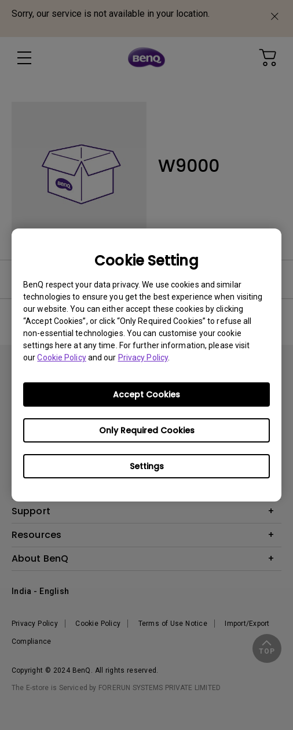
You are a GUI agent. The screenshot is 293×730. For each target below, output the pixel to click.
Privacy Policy (143, 357)
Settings (147, 466)
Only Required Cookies (147, 430)
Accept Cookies (146, 394)
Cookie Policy (61, 357)
